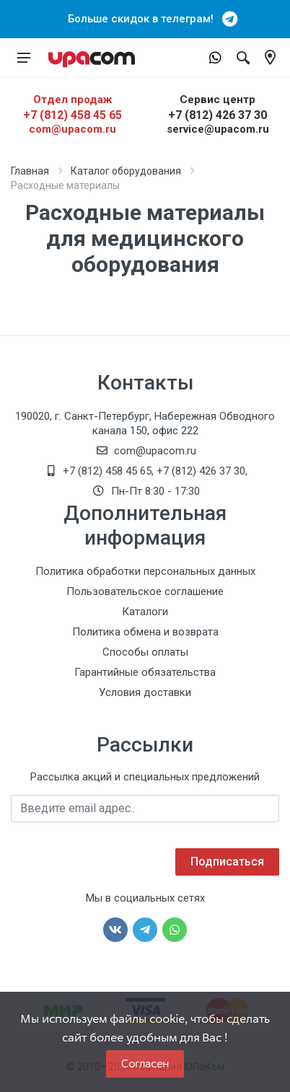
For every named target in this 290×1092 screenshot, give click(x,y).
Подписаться (227, 861)
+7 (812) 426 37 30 (217, 115)
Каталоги (145, 611)
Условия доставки (145, 692)
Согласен (145, 1063)
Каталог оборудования (126, 171)
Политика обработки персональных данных (145, 571)
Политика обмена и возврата (145, 631)
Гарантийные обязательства (145, 672)
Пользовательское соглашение (145, 591)
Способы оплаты (145, 652)
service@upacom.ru (218, 129)
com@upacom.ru (72, 129)
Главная (30, 171)
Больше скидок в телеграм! (145, 18)
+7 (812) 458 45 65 (72, 115)
